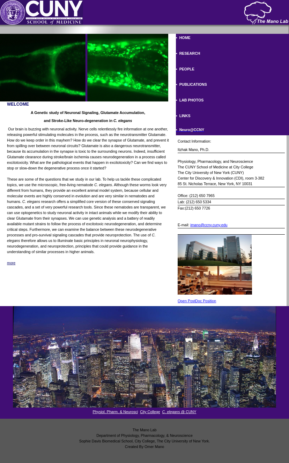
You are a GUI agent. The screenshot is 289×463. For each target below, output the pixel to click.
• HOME (183, 38)
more (11, 263)
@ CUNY (179, 412)
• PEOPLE (185, 69)
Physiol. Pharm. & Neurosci (115, 412)
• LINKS (183, 116)
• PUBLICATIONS (191, 84)
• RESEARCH (188, 53)
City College (150, 412)
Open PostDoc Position (197, 301)
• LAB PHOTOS (189, 100)
